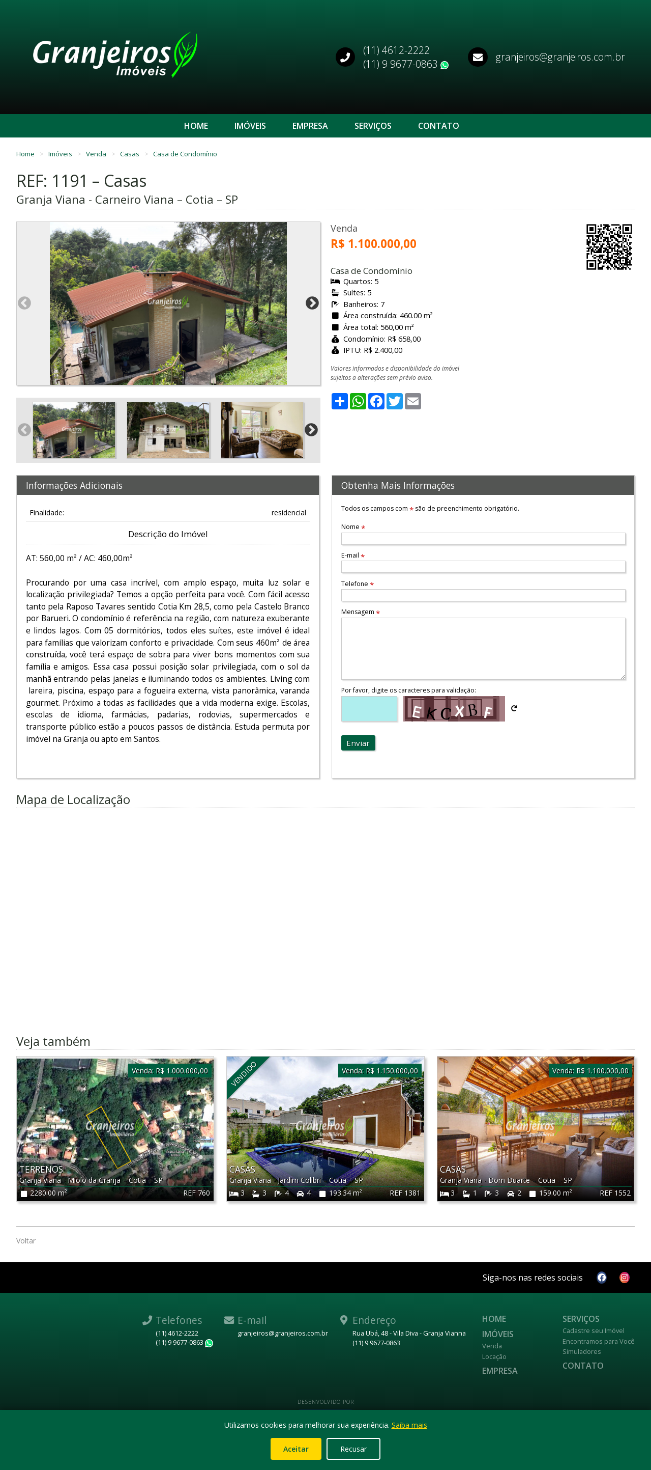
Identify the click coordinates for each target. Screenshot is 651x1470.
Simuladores (582, 1351)
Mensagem (360, 611)
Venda (97, 153)
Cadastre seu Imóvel (594, 1330)
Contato (438, 125)
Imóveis (250, 125)
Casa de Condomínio (185, 153)
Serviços (373, 125)
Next (312, 303)
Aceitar (296, 1449)
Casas (130, 153)
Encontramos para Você (599, 1341)
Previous (24, 303)
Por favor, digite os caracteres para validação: (408, 690)
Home (196, 125)
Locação (494, 1356)
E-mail (353, 555)
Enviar (358, 743)
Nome (353, 526)
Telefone (357, 583)
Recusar (353, 1449)
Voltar (26, 1240)
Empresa (310, 125)
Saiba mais (409, 1425)
